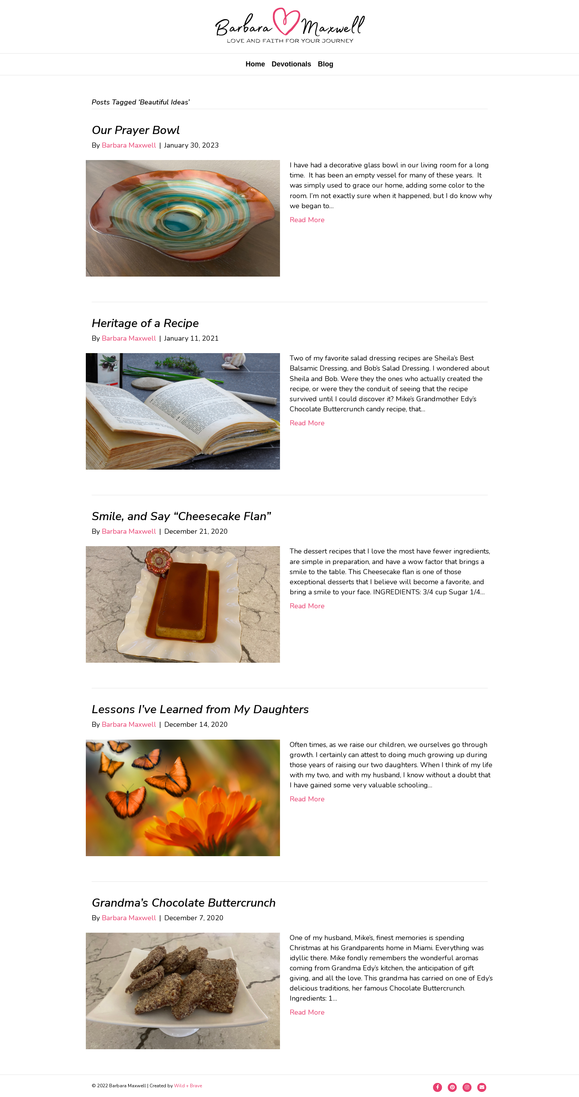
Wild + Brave (188, 1086)
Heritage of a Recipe (145, 323)
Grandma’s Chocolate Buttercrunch (184, 903)
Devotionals (291, 64)
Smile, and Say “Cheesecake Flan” (181, 516)
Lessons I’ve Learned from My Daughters (200, 709)
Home (255, 64)
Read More (307, 220)
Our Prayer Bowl (136, 130)
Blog (326, 64)
